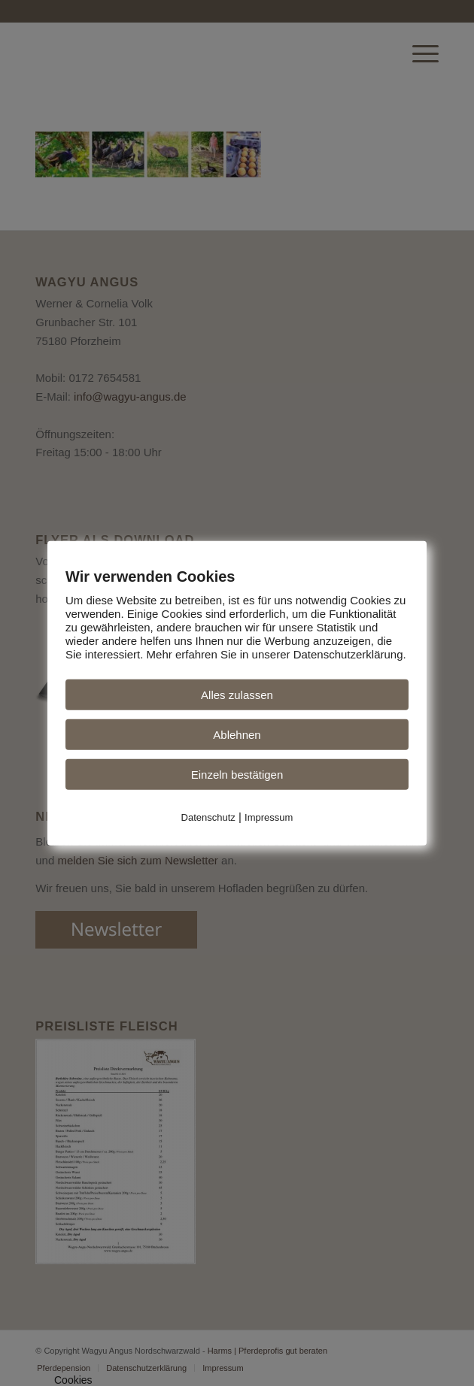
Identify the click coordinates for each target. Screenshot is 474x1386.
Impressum (269, 817)
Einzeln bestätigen (237, 774)
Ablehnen (236, 734)
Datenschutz (208, 817)
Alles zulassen (237, 694)
